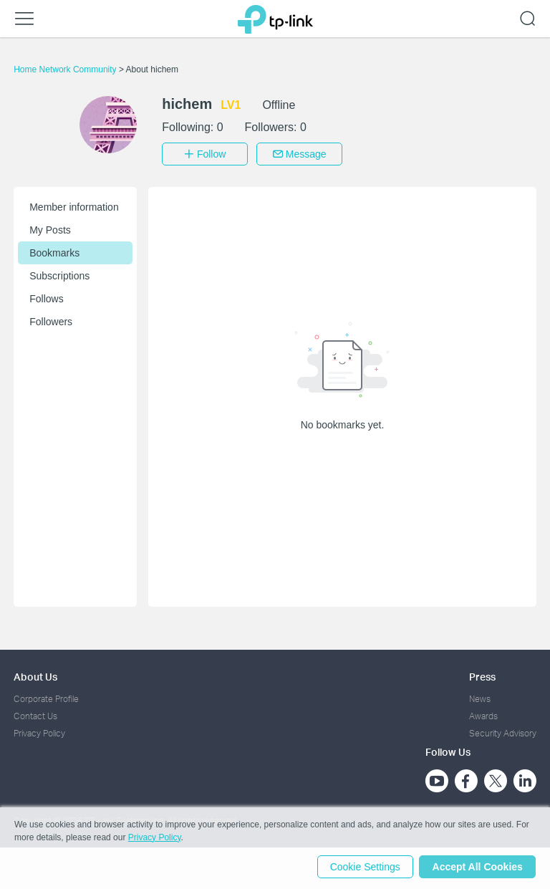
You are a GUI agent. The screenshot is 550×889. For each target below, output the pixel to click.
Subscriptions (59, 274)
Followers (50, 320)
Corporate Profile (46, 697)
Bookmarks (54, 251)
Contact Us (35, 714)
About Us (35, 675)
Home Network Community (66, 69)
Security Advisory (502, 732)
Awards (483, 714)
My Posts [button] (50, 228)
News (480, 697)
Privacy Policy (39, 732)
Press (482, 675)
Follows (46, 297)
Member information (74, 205)
